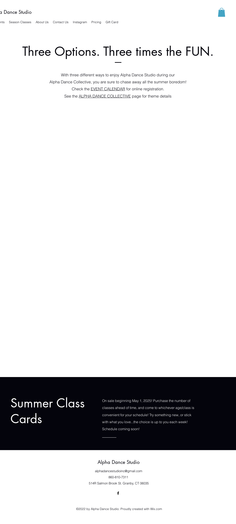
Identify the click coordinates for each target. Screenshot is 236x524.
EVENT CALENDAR (108, 88)
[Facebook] (118, 493)
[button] (221, 12)
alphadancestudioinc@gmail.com (118, 471)
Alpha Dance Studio (119, 462)
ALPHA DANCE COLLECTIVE (105, 96)
